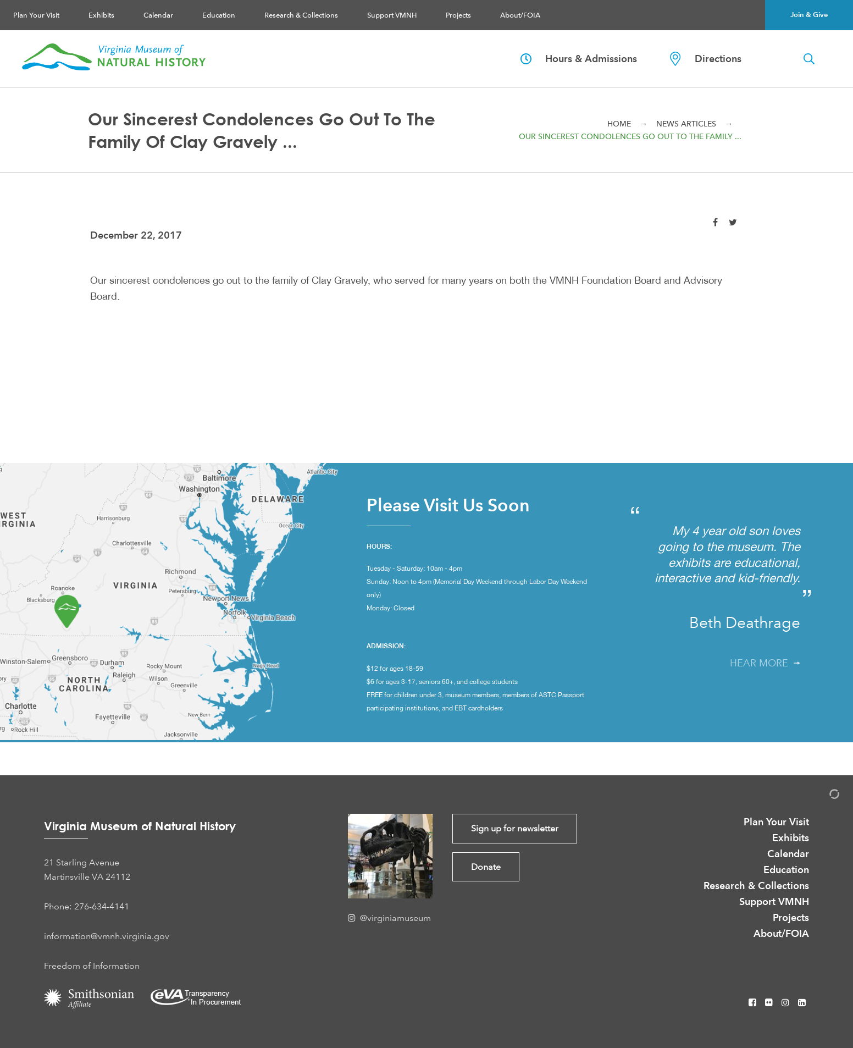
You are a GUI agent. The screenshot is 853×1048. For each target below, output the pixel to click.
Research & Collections (301, 15)
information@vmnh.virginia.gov (106, 936)
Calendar (158, 15)
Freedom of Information (92, 966)
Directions (705, 59)
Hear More (765, 663)
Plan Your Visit (36, 15)
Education (218, 15)
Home (619, 124)
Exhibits (101, 15)
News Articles (686, 124)
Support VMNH (392, 15)
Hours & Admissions (578, 58)
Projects (458, 15)
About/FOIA (520, 15)
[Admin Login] (823, 796)
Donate (486, 867)
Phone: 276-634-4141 (86, 906)
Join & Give (809, 14)
